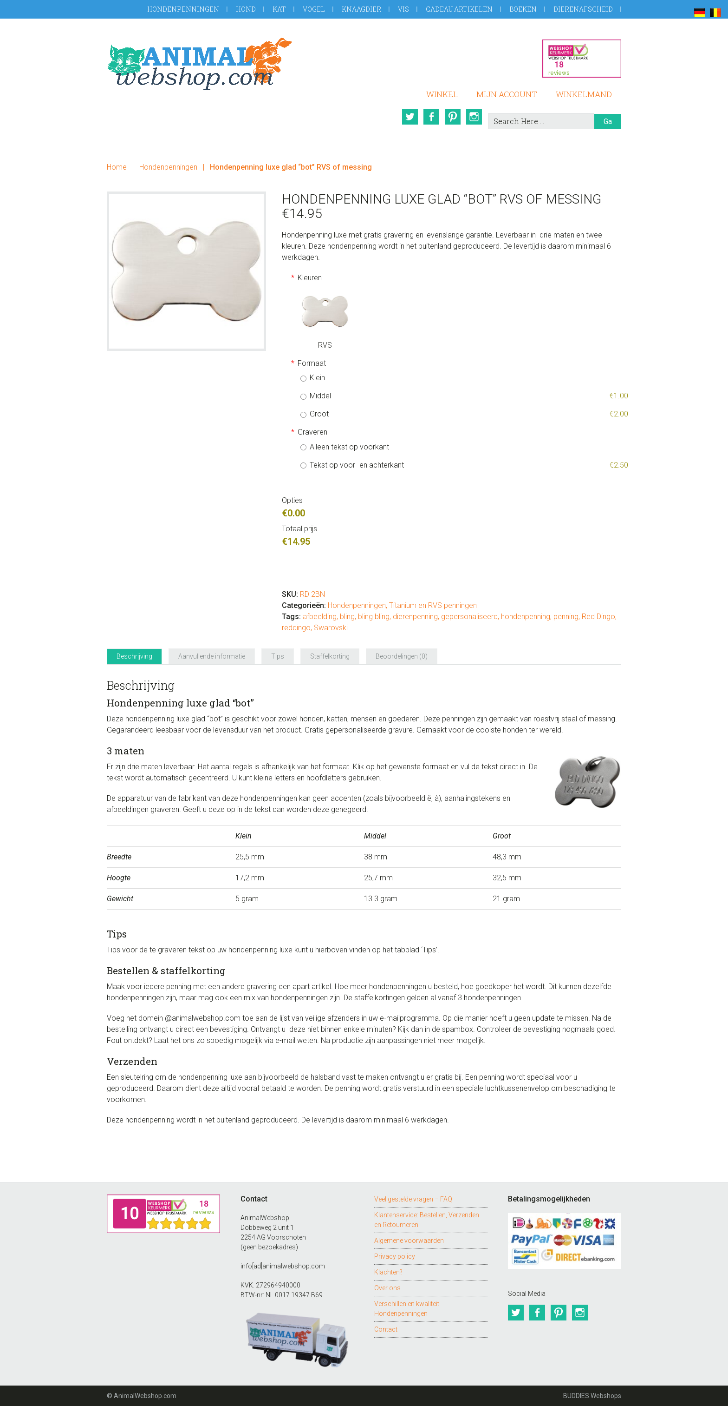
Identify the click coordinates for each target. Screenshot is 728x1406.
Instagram (474, 117)
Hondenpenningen (183, 9)
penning (565, 616)
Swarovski (331, 627)
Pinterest (453, 117)
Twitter (410, 117)
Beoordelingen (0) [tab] (402, 656)
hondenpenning (525, 616)
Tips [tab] (277, 656)
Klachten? (388, 1272)
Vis (403, 9)
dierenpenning (415, 616)
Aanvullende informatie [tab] (211, 656)
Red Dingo (598, 616)
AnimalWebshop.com (199, 64)
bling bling (374, 616)
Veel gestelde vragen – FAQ (413, 1199)
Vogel (314, 9)
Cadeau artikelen (459, 9)
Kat (279, 9)
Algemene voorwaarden (409, 1240)
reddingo (296, 627)
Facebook (431, 117)
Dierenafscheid (583, 9)
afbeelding (320, 616)
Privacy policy (394, 1256)
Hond (246, 9)
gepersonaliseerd (469, 616)
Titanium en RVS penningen (433, 605)
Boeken (523, 9)
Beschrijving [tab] (134, 656)
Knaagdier (361, 9)
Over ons (387, 1288)
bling (347, 616)
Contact (385, 1329)
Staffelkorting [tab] (330, 656)
